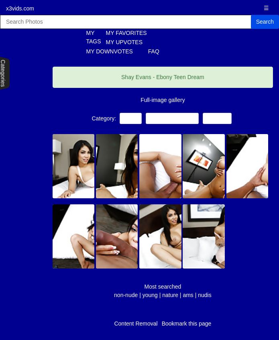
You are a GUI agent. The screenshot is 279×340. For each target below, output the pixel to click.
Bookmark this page (187, 323)
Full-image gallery (163, 100)
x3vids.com (20, 8)
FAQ (153, 51)
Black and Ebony (172, 118)
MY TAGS (89, 37)
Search (265, 21)
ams (188, 295)
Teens (130, 118)
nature (170, 295)
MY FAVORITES (126, 33)
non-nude (126, 295)
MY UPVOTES (124, 42)
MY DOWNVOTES (109, 51)
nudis (204, 295)
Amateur (217, 118)
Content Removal (135, 323)
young (150, 295)
